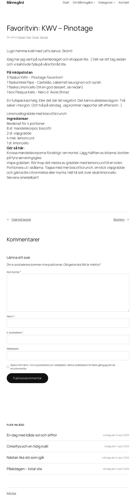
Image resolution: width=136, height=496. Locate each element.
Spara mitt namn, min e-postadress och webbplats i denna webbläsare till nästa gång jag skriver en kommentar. (62, 366)
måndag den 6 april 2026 (115, 457)
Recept (44, 37)
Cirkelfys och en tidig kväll (27, 446)
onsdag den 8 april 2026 (116, 435)
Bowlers (119, 219)
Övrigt (35, 37)
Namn (11, 316)
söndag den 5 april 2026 (116, 468)
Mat (29, 37)
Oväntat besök (21, 219)
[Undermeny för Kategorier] (114, 2)
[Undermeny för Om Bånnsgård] (94, 2)
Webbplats (12, 348)
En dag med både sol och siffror (32, 435)
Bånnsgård (15, 2)
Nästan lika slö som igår (25, 457)
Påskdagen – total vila (24, 469)
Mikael (21, 37)
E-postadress (15, 332)
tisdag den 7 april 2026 (116, 446)
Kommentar (14, 272)
